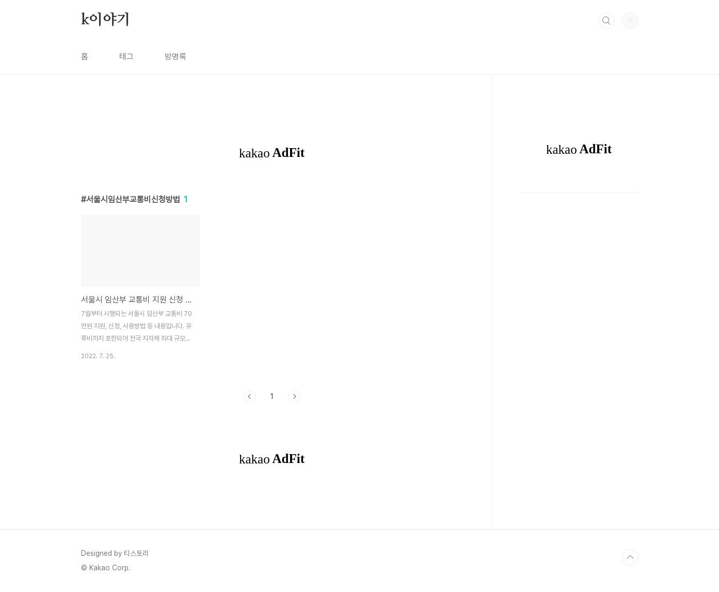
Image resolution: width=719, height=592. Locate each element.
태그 (126, 56)
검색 (606, 20)
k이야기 (106, 20)
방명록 (175, 56)
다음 (294, 396)
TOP (630, 557)
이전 (250, 396)
